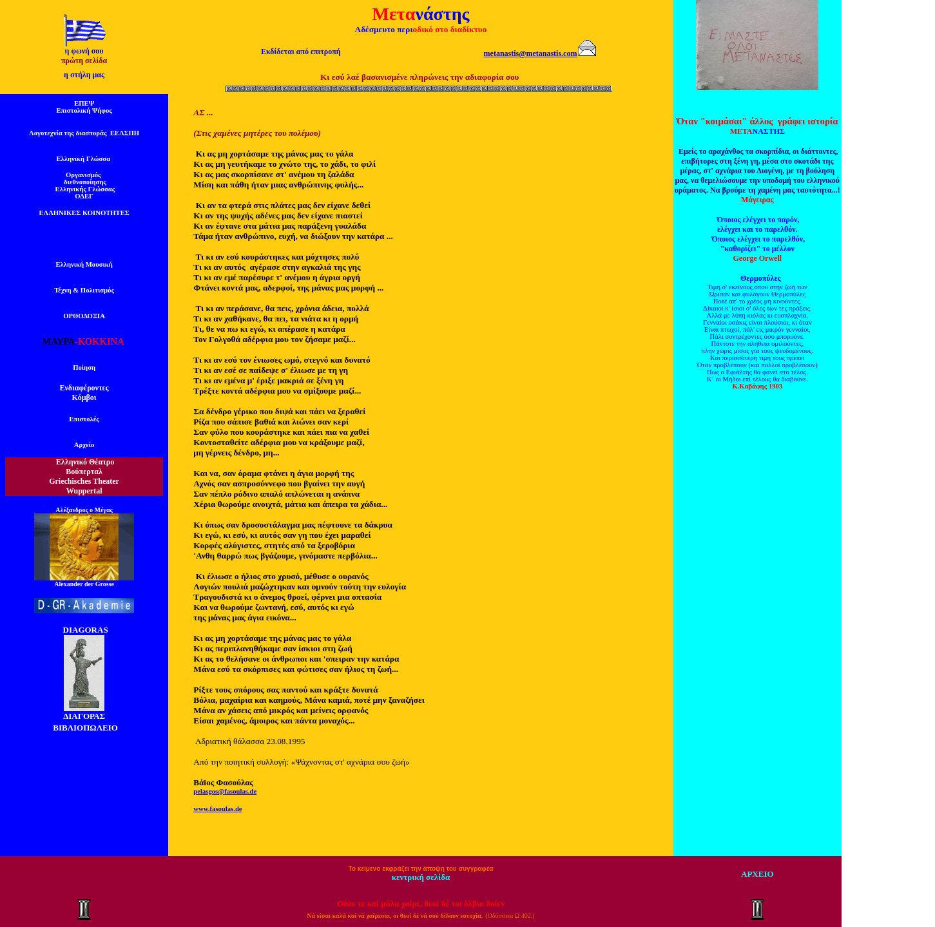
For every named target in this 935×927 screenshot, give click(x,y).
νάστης (442, 14)
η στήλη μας (84, 74)
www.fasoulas (213, 808)
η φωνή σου (84, 50)
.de (237, 808)
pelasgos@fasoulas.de (224, 791)
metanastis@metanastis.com (530, 53)
